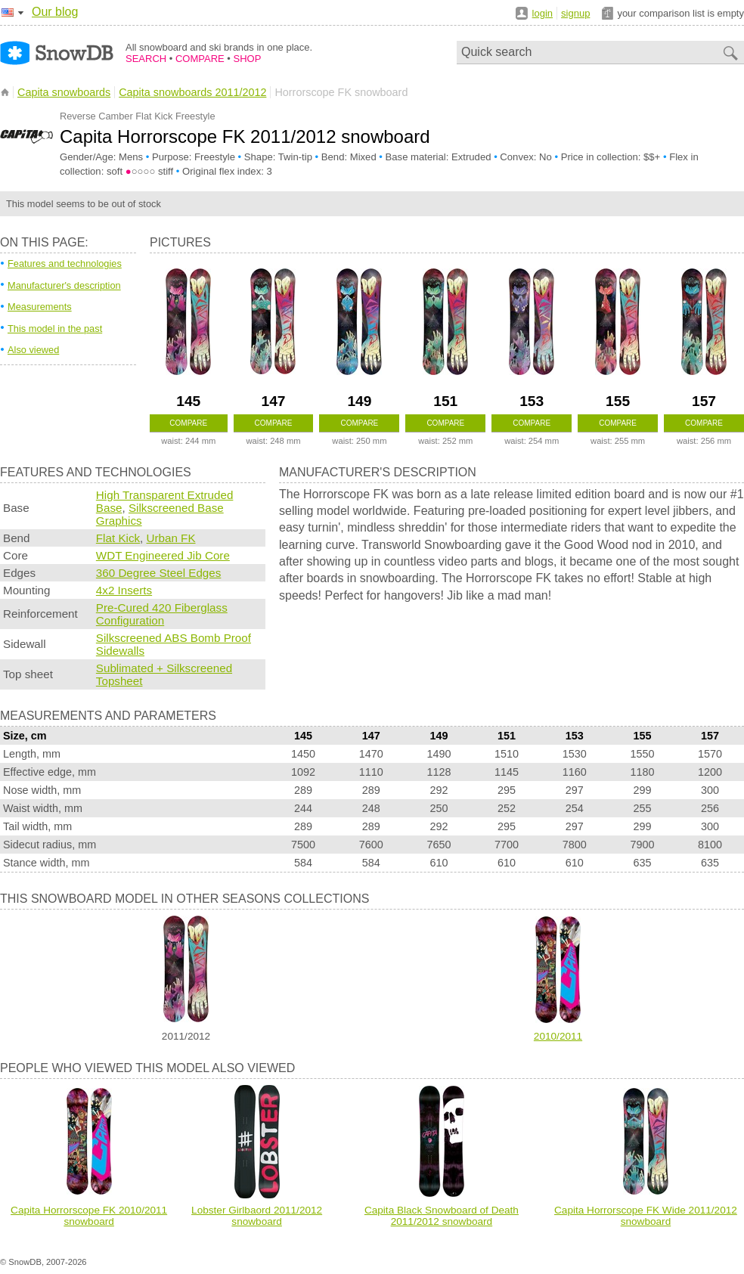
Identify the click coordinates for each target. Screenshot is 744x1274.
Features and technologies (65, 263)
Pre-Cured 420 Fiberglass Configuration (162, 614)
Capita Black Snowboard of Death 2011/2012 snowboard (441, 1215)
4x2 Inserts (124, 590)
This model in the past (55, 328)
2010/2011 (558, 1036)
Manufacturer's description (64, 285)
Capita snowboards (63, 92)
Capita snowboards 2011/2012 (192, 92)
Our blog (55, 11)
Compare (188, 423)
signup (575, 13)
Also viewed (33, 349)
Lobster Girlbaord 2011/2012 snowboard (256, 1215)
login (542, 13)
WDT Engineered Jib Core (163, 555)
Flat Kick (118, 538)
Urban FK (171, 538)
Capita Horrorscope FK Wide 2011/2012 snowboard (645, 1215)
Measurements (40, 306)
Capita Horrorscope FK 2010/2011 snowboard (89, 1215)
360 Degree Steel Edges (159, 572)
